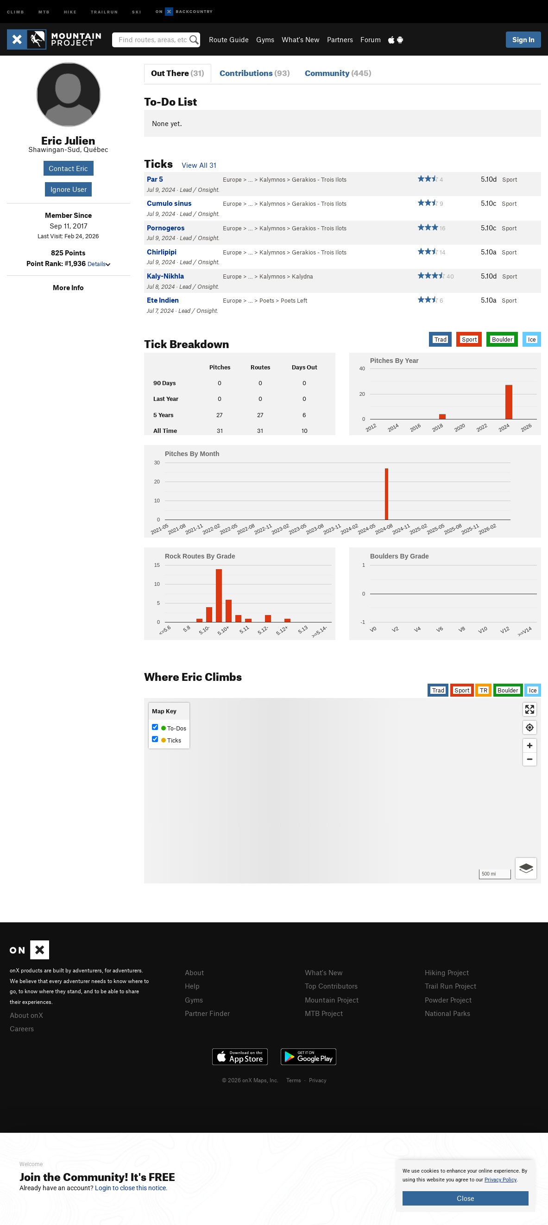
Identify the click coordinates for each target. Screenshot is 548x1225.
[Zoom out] (529, 759)
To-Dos (169, 728)
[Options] (526, 868)
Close (465, 1198)
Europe (232, 179)
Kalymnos (272, 179)
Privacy (318, 1080)
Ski (137, 11)
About (194, 972)
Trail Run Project (450, 986)
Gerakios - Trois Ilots (319, 179)
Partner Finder (207, 1013)
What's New (301, 39)
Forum (370, 39)
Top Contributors (331, 986)
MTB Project (324, 1013)
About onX (26, 1015)
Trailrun (104, 11)
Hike (70, 11)
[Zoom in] (529, 745)
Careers (22, 1028)
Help (192, 986)
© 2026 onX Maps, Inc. (250, 1080)
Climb (16, 11)
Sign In (523, 39)
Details (99, 263)
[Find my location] (529, 727)
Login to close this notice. (131, 1188)
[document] (466, 1186)
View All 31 (199, 165)
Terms (293, 1080)
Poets (266, 300)
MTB (44, 11)
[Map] (342, 790)
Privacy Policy (501, 1180)
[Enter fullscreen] (529, 709)
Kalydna (302, 276)
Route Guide (229, 39)
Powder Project (448, 1000)
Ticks (166, 740)
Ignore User (68, 189)
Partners (340, 39)
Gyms (265, 39)
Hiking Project (447, 972)
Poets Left (294, 300)
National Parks (447, 1013)
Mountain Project (332, 1000)
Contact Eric (68, 168)
